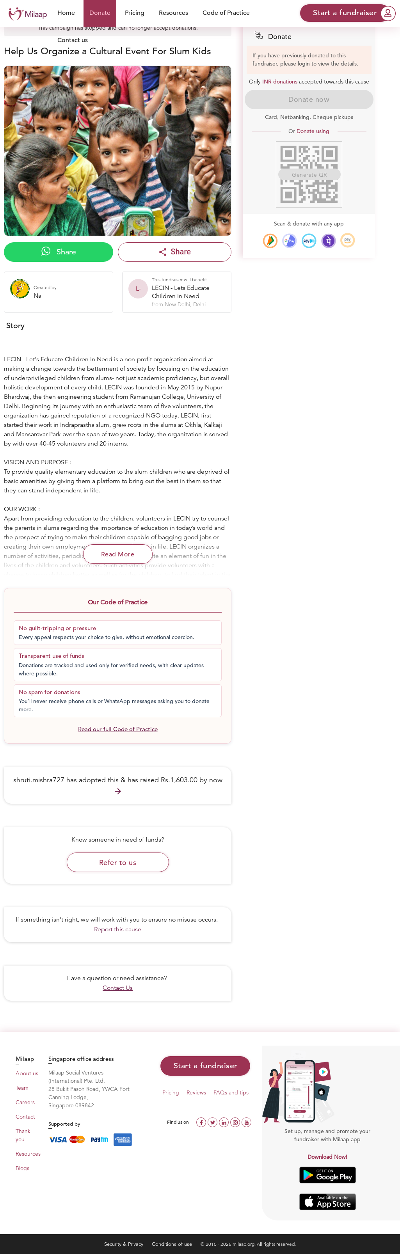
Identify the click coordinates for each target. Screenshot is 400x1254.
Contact (25, 1116)
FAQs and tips (231, 1092)
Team (22, 1087)
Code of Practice (226, 13)
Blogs (22, 1168)
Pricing (134, 13)
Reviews (196, 1092)
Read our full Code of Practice (118, 729)
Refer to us (118, 862)
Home (66, 13)
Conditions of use (173, 1244)
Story (15, 325)
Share (58, 252)
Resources (173, 13)
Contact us (72, 40)
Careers (25, 1102)
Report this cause (117, 929)
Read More (118, 554)
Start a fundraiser (205, 1066)
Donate (99, 13)
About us (27, 1073)
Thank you (23, 1135)
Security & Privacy (124, 1244)
